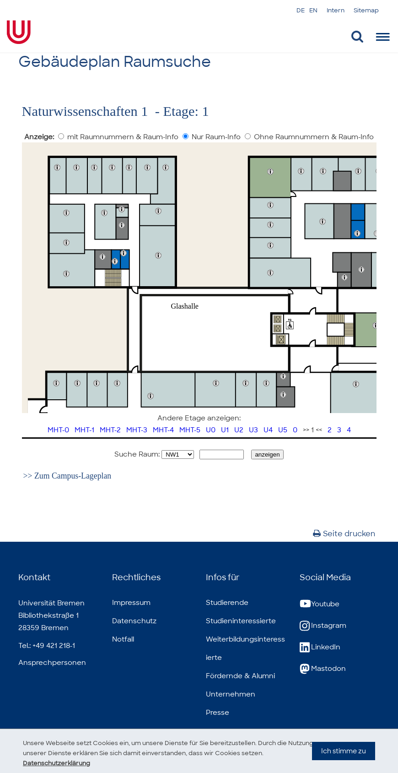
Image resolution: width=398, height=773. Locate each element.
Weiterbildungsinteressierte (245, 648)
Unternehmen (230, 694)
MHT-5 (189, 430)
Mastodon (323, 669)
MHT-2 (110, 430)
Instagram (323, 625)
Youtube (319, 604)
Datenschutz (134, 621)
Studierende (227, 602)
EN (313, 10)
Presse (217, 712)
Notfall (123, 639)
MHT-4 (163, 430)
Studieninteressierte (241, 621)
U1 (225, 430)
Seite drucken (344, 534)
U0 (210, 430)
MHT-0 (58, 430)
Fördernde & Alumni (240, 675)
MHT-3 (136, 430)
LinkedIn (320, 647)
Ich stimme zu (343, 760)
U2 (238, 430)
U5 (282, 430)
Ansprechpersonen (52, 662)
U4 (268, 430)
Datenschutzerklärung (59, 763)
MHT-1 (84, 430)
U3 (253, 430)
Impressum (131, 602)
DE (300, 10)
